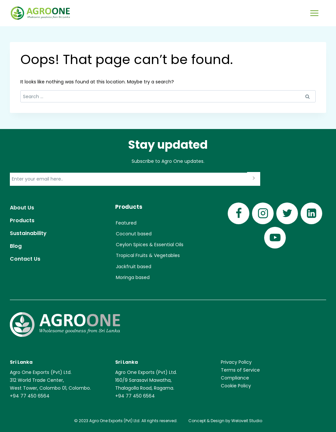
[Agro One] (40, 13)
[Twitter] (287, 213)
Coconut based (134, 233)
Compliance (235, 378)
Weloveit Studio (246, 420)
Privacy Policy (236, 362)
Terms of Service (240, 370)
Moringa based (133, 277)
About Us (22, 207)
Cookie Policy (236, 385)
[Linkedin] (311, 213)
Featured (126, 223)
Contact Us (25, 259)
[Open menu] (314, 13)
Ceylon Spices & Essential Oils (149, 244)
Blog (16, 246)
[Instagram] (263, 213)
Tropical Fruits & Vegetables (148, 255)
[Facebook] (238, 213)
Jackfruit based (133, 266)
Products (22, 220)
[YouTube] (275, 237)
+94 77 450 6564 (30, 396)
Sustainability (28, 233)
